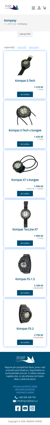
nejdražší (21, 47)
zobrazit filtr (25, 34)
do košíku (25, 94)
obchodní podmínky (25, 389)
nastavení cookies (25, 392)
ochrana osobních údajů (25, 386)
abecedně (34, 47)
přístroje (12, 23)
